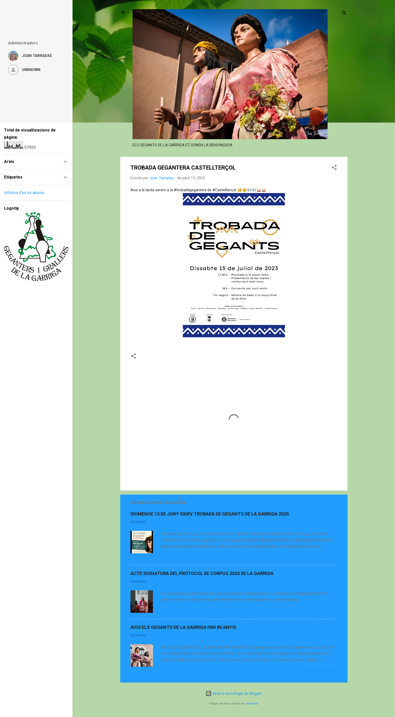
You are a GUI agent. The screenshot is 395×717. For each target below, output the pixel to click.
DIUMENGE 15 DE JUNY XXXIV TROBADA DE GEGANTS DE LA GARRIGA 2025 (209, 514)
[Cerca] (344, 14)
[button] (334, 168)
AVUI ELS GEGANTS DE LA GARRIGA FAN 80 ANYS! (183, 627)
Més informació (320, 557)
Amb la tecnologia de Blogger (234, 693)
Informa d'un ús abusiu (24, 192)
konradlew (252, 703)
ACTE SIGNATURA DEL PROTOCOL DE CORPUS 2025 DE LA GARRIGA (201, 573)
